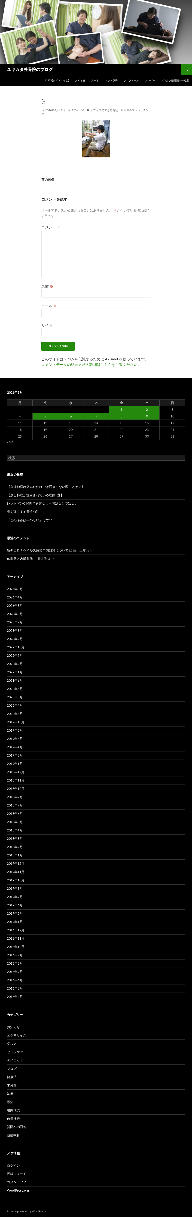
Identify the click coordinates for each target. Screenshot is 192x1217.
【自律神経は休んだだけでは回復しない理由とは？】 (46, 487)
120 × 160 (78, 110)
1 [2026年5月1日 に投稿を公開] (121, 409)
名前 (47, 286)
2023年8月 (15, 614)
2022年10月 (15, 647)
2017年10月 (15, 880)
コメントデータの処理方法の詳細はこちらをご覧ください (89, 364)
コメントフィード (20, 1182)
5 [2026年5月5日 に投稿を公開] (45, 416)
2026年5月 (15, 589)
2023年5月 (15, 630)
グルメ (12, 1043)
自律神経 (13, 1118)
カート (95, 80)
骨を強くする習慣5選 (22, 512)
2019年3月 (15, 755)
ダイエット (15, 1060)
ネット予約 (111, 80)
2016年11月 (15, 938)
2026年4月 (15, 597)
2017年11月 (15, 872)
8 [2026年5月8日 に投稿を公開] (121, 416)
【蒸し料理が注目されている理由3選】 (35, 495)
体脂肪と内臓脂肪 (20, 559)
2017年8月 (15, 888)
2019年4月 (15, 747)
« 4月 (10, 442)
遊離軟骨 (13, 1135)
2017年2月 (15, 913)
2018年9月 (15, 797)
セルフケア (15, 1052)
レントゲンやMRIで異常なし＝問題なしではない (42, 503)
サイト (46, 325)
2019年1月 (15, 764)
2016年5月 (15, 988)
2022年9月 (15, 655)
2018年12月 (15, 772)
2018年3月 (15, 838)
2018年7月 (15, 805)
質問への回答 (16, 1127)
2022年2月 (15, 664)
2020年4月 (15, 705)
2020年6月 (15, 689)
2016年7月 (15, 972)
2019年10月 (15, 722)
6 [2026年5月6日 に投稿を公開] (71, 416)
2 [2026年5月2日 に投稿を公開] (147, 409)
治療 (10, 1093)
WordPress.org (18, 1190)
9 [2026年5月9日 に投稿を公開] (147, 416)
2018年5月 (15, 822)
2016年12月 (15, 930)
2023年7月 (15, 622)
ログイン (13, 1165)
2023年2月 (15, 639)
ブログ (12, 1068)
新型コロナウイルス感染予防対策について (37, 550)
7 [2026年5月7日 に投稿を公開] (96, 416)
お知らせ (80, 80)
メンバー (150, 80)
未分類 (12, 1085)
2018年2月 (15, 847)
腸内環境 (13, 1110)
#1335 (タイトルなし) (57, 80)
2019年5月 (15, 739)
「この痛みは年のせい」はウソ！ (31, 520)
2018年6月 (15, 813)
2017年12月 (15, 863)
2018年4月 (15, 830)
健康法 (12, 1077)
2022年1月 (15, 672)
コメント (51, 227)
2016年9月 (15, 955)
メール (49, 305)
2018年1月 (15, 855)
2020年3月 (15, 714)
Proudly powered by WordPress (26, 1211)
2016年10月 (15, 947)
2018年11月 (15, 780)
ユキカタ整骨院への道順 (175, 80)
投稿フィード (16, 1174)
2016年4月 (15, 997)
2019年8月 (15, 730)
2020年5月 (15, 697)
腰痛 (10, 1102)
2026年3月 (15, 605)
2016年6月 (15, 980)
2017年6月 (15, 905)
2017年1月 (15, 922)
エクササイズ (16, 1035)
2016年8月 (15, 963)
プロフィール (131, 80)
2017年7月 (15, 897)
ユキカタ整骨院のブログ (30, 69)
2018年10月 (15, 789)
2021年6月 (15, 680)
